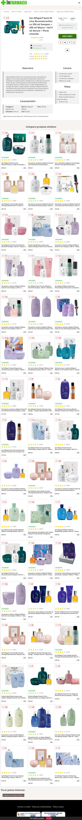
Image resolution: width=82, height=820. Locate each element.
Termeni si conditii (24, 807)
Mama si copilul (17, 11)
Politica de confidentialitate (41, 807)
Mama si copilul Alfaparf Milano (44, 11)
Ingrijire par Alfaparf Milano (65, 11)
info (24, 168)
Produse (6, 11)
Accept (48, 818)
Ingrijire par (28, 11)
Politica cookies (58, 807)
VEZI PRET (67, 36)
